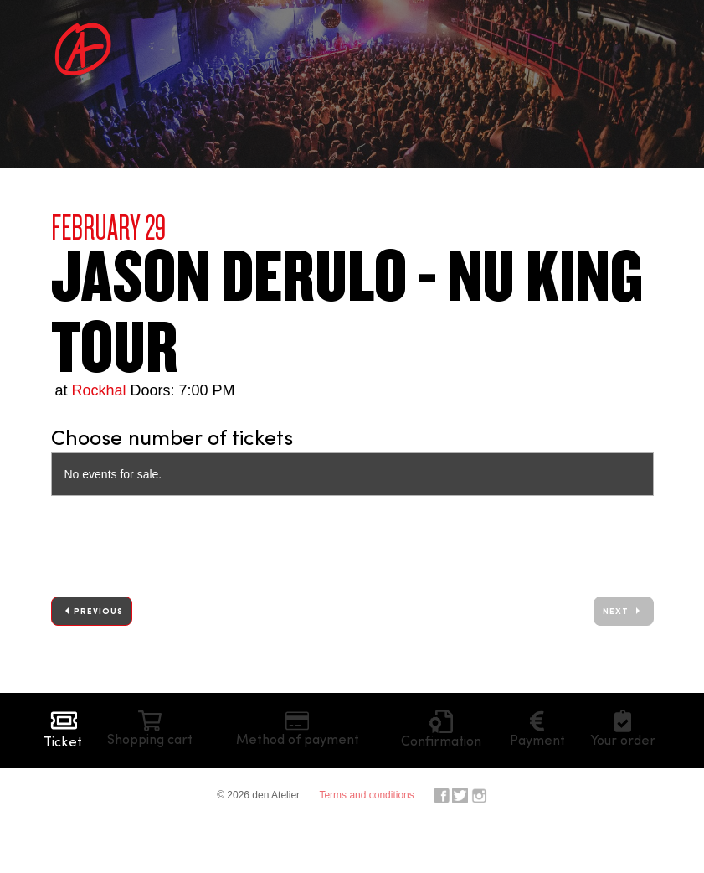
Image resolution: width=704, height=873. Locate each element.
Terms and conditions (366, 795)
